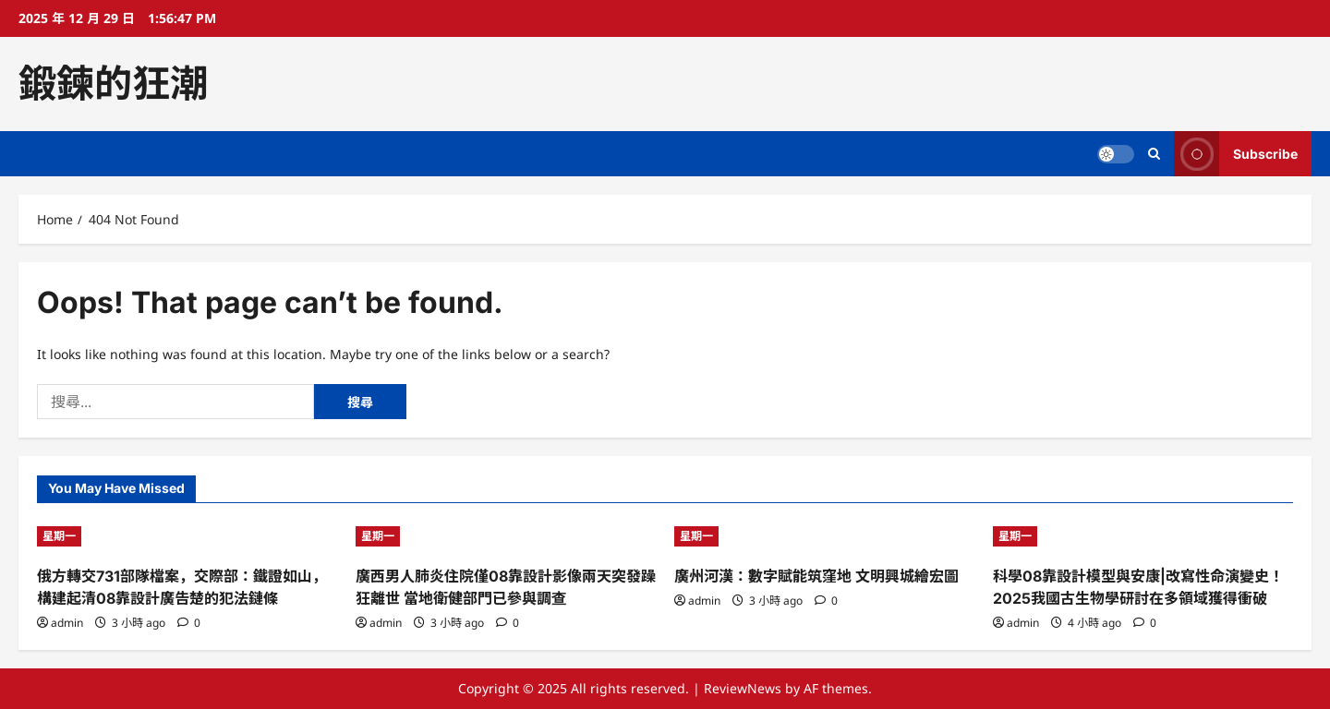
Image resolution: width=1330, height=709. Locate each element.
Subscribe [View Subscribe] (1236, 153)
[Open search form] (1154, 154)
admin (67, 623)
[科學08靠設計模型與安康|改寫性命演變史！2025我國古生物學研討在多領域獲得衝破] (1143, 536)
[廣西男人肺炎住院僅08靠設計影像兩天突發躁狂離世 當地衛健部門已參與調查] (506, 536)
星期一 (59, 536)
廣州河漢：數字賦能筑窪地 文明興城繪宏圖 (816, 576)
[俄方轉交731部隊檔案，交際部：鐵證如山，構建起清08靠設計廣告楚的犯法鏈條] (187, 536)
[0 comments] (188, 623)
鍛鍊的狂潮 (113, 83)
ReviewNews (742, 688)
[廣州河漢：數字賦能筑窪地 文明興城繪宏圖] (824, 536)
